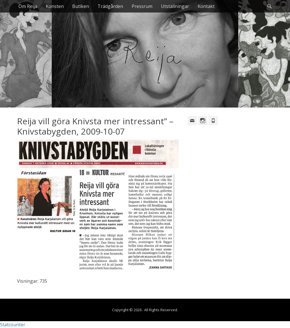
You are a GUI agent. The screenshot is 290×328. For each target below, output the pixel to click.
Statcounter (12, 324)
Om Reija (27, 6)
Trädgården (110, 6)
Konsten (55, 6)
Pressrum (142, 6)
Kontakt (206, 6)
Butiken (80, 6)
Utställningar (175, 6)
